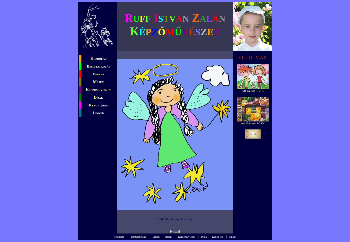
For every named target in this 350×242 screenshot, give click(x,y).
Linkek (98, 113)
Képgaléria (98, 105)
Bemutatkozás (98, 66)
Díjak (98, 97)
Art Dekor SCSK (253, 91)
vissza (175, 231)
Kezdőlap (98, 58)
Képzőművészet (98, 89)
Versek (99, 74)
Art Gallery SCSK (253, 123)
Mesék (98, 82)
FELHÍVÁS (253, 57)
